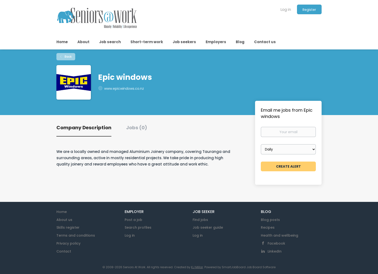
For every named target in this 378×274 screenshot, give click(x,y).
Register (309, 9)
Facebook (276, 243)
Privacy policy (68, 243)
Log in (285, 9)
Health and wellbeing (279, 235)
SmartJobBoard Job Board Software (249, 267)
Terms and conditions (75, 235)
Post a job (133, 219)
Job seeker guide (208, 227)
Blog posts (270, 219)
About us (64, 219)
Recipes (268, 227)
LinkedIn (275, 251)
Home (61, 211)
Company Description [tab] (83, 127)
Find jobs (200, 219)
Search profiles (138, 227)
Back (68, 57)
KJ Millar (197, 267)
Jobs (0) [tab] (136, 127)
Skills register (68, 227)
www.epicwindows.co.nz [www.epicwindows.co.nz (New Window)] (124, 88)
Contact (63, 251)
